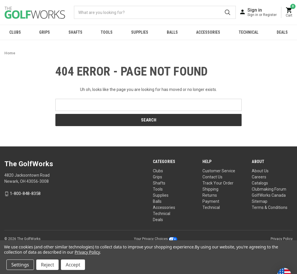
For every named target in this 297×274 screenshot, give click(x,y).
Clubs (15, 32)
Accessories (208, 32)
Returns (209, 195)
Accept (73, 265)
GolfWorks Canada (269, 195)
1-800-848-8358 (25, 193)
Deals (158, 219)
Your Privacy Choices (155, 239)
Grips (44, 32)
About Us (260, 171)
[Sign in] (262, 12)
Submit (227, 12)
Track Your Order (217, 183)
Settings (20, 265)
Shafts (75, 32)
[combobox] (155, 12)
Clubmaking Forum (269, 189)
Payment (210, 201)
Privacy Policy (282, 239)
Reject (47, 265)
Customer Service (218, 171)
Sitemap (259, 201)
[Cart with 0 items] (289, 12)
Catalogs (260, 183)
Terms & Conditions (269, 207)
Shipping (210, 189)
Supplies (139, 32)
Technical (248, 32)
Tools (107, 32)
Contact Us (212, 177)
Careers (259, 177)
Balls (172, 32)
